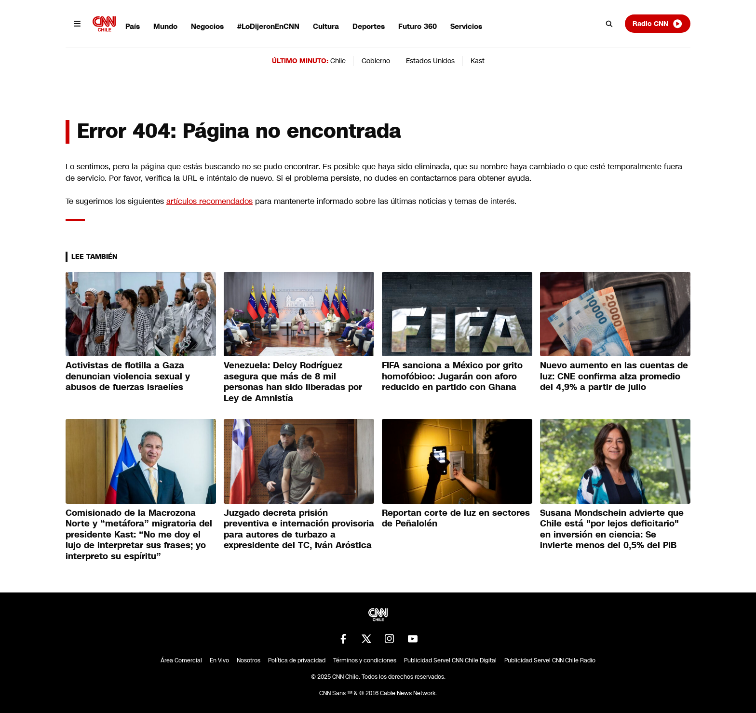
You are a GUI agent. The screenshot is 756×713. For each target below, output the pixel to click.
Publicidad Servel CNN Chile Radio (549, 660)
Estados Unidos (430, 61)
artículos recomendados (209, 201)
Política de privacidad (296, 660)
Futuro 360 (417, 26)
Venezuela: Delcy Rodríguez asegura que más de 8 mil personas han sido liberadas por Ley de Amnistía (293, 381)
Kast (478, 61)
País (132, 26)
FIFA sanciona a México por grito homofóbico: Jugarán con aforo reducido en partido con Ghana (452, 376)
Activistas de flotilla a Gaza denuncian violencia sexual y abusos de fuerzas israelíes (128, 376)
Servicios (466, 26)
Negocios (207, 26)
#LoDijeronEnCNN (268, 26)
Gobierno (376, 61)
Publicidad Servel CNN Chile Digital (450, 660)
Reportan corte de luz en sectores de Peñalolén (456, 518)
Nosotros (248, 660)
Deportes (368, 26)
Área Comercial (181, 660)
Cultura (326, 26)
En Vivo (219, 660)
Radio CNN (658, 23)
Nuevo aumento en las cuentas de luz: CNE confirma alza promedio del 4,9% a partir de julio (614, 376)
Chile (338, 61)
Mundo (165, 26)
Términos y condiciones (364, 660)
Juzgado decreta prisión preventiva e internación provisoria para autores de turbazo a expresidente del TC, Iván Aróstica (299, 529)
